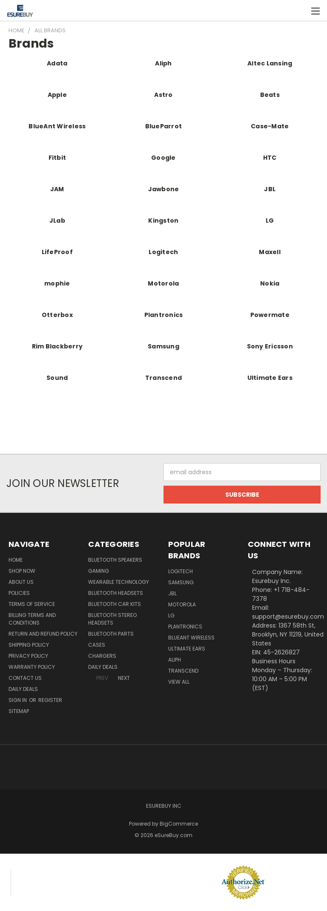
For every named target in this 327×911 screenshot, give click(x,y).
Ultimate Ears (270, 377)
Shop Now (22, 570)
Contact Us (25, 678)
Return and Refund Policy (43, 633)
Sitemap (19, 711)
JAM (57, 189)
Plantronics (163, 315)
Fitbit (57, 157)
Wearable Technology (118, 582)
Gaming (98, 570)
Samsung (163, 346)
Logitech (163, 252)
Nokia (269, 283)
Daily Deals (23, 689)
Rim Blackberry (57, 346)
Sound (57, 377)
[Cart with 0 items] (299, 10)
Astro (163, 95)
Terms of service (32, 604)
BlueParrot (163, 126)
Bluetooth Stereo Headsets (112, 618)
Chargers (102, 655)
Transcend (163, 377)
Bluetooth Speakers (115, 559)
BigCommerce (179, 823)
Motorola (163, 283)
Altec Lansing (269, 63)
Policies (19, 593)
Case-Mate (270, 126)
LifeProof (57, 252)
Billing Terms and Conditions (32, 618)
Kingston (163, 220)
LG (270, 220)
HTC (270, 157)
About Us (21, 582)
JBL (269, 189)
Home (16, 559)
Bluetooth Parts (111, 633)
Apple (57, 95)
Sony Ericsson (270, 346)
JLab (57, 220)
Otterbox (57, 315)
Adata (57, 63)
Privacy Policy (28, 655)
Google (163, 157)
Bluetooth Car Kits (114, 604)
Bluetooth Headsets (115, 593)
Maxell (270, 252)
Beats (270, 95)
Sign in (18, 700)
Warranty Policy (32, 667)
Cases (96, 644)
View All (178, 681)
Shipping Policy (29, 644)
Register (50, 700)
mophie (57, 283)
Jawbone (163, 189)
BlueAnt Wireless (57, 126)
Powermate (270, 315)
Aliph (163, 63)
